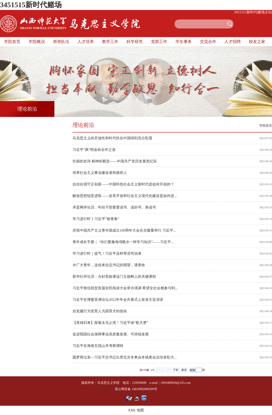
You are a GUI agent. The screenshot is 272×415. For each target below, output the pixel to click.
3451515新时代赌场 (31, 5)
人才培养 (86, 41)
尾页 (184, 370)
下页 (175, 370)
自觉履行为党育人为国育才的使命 (100, 311)
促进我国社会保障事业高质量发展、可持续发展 (111, 334)
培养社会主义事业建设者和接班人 (100, 173)
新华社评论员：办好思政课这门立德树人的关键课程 (114, 276)
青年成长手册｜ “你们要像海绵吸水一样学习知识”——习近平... (123, 242)
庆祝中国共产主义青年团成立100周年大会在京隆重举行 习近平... (124, 230)
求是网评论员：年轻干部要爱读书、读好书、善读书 (114, 207)
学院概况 (37, 41)
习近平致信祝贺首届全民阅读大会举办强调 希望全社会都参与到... (125, 288)
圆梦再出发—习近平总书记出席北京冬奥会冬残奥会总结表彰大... (125, 357)
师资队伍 (61, 41)
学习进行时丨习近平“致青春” (96, 219)
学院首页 (12, 41)
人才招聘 (232, 41)
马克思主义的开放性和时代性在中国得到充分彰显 (112, 138)
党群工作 (159, 41)
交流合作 (208, 41)
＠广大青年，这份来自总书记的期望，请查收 (109, 265)
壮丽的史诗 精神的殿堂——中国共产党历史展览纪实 (115, 161)
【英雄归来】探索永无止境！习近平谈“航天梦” (110, 323)
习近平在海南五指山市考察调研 (98, 346)
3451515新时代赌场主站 (253, 12)
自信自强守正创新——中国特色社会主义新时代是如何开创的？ (123, 184)
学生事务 (183, 41)
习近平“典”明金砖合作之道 (94, 150)
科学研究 (134, 41)
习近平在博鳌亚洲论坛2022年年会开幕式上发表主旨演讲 (118, 299)
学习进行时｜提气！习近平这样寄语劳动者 (107, 253)
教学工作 (110, 41)
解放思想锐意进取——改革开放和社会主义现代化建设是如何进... (125, 196)
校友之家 (257, 41)
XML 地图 (136, 410)
